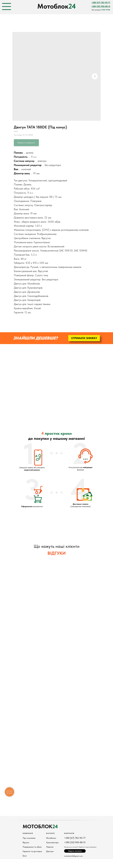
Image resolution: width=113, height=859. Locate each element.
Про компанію (29, 838)
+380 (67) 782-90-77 (74, 838)
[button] (84, 338)
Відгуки (26, 842)
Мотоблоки (51, 838)
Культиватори (52, 842)
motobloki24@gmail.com (73, 856)
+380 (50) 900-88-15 (74, 842)
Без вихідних (101, 10)
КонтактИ (69, 833)
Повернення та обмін (32, 847)
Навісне (49, 847)
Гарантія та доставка (32, 851)
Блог (25, 856)
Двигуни (50, 851)
